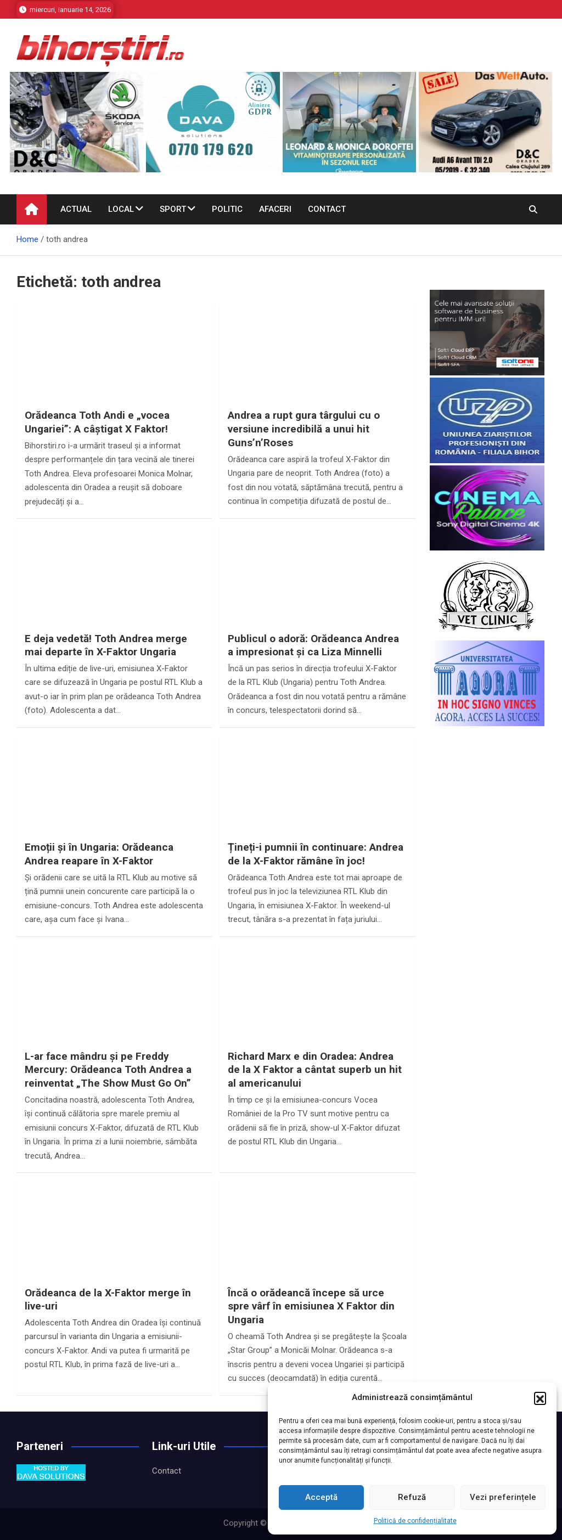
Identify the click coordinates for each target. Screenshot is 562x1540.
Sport (173, 209)
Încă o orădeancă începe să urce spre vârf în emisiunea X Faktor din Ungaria (311, 1306)
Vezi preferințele (503, 1497)
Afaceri (275, 209)
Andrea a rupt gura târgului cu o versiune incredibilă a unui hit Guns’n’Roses (304, 428)
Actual (76, 209)
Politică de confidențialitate (415, 1521)
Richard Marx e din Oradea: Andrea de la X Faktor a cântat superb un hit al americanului (315, 1069)
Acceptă (321, 1497)
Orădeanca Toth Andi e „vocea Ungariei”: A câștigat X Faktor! (97, 422)
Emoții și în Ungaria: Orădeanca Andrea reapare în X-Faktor (99, 854)
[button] (540, 1397)
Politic (227, 209)
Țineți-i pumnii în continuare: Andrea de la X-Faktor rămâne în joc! (315, 854)
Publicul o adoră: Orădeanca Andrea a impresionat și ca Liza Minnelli (313, 645)
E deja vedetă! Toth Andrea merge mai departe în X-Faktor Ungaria (106, 645)
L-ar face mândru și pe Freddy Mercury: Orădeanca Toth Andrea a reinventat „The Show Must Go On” (108, 1069)
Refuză (412, 1497)
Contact (327, 209)
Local (121, 209)
